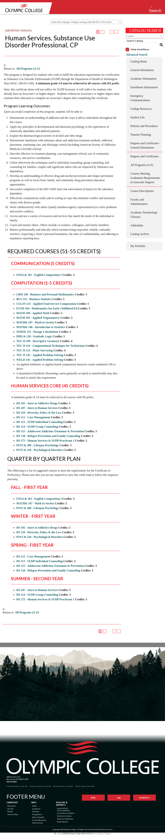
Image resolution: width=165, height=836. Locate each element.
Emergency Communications (140, 94)
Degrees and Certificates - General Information (145, 141)
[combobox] (86, 22)
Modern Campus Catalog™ (101, 835)
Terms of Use (107, 831)
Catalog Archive (139, 229)
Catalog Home (138, 57)
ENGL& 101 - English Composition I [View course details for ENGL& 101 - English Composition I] (39, 274)
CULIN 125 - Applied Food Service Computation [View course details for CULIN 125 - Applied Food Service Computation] (46, 303)
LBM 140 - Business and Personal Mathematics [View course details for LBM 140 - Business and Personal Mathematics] (45, 294)
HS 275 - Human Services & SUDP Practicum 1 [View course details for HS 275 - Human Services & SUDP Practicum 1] (45, 440)
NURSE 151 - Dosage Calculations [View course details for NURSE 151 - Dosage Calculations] (37, 331)
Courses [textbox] (130, 36)
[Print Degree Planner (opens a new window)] (98, 32)
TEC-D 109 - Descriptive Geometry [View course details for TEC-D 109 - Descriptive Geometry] (37, 341)
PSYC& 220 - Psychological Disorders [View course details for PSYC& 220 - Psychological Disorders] (39, 449)
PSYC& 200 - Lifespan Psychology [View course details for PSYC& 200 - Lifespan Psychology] (37, 445)
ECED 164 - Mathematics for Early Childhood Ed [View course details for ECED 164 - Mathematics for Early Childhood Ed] (46, 308)
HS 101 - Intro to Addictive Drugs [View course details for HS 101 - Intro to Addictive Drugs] (37, 403)
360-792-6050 (11, 782)
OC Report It (144, 797)
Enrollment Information (144, 83)
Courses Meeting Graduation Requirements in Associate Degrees (145, 174)
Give (119, 797)
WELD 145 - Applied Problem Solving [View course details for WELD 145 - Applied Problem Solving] (39, 359)
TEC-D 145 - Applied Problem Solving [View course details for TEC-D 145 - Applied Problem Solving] (39, 355)
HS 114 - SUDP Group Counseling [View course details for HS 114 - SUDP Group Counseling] (37, 426)
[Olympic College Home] (82, 757)
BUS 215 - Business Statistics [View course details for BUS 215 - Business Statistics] (33, 299)
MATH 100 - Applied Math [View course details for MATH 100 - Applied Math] (32, 313)
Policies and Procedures (144, 121)
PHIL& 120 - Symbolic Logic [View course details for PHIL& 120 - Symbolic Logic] (34, 336)
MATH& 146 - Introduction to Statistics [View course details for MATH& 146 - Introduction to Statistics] (40, 327)
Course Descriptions (142, 186)
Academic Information (143, 74)
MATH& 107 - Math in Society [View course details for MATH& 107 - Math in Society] (35, 322)
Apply (93, 797)
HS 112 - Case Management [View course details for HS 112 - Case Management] (33, 417)
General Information (142, 65)
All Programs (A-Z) (28, 68)
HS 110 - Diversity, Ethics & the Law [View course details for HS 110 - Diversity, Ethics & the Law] (38, 412)
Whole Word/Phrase (139, 45)
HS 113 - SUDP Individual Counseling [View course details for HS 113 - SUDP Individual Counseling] (39, 421)
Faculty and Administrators (139, 197)
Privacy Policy (97, 831)
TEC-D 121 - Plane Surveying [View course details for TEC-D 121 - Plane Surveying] (34, 350)
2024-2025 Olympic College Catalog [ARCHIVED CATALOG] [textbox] (81, 22)
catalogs (59, 835)
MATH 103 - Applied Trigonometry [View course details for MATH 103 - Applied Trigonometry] (38, 317)
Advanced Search (136, 50)
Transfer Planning (140, 130)
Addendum (136, 221)
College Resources (141, 104)
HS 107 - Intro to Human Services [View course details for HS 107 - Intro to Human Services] (37, 407)
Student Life (137, 113)
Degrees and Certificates (144, 152)
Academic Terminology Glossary (143, 210)
